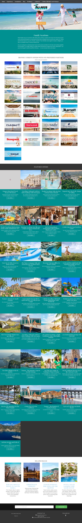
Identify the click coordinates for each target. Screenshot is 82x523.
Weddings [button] (30, 1)
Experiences (10, 1)
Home (3, 1)
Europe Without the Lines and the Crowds (50, 486)
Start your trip (61, 506)
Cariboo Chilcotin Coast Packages (50, 1)
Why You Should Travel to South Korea (13, 486)
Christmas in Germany (31, 485)
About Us (16, 515)
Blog (24, 1)
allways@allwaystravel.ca (41, 515)
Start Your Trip (41, 23)
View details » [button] (10, 197)
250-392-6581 (41, 516)
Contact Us (37, 1)
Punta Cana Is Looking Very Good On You (69, 486)
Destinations (18, 1)
